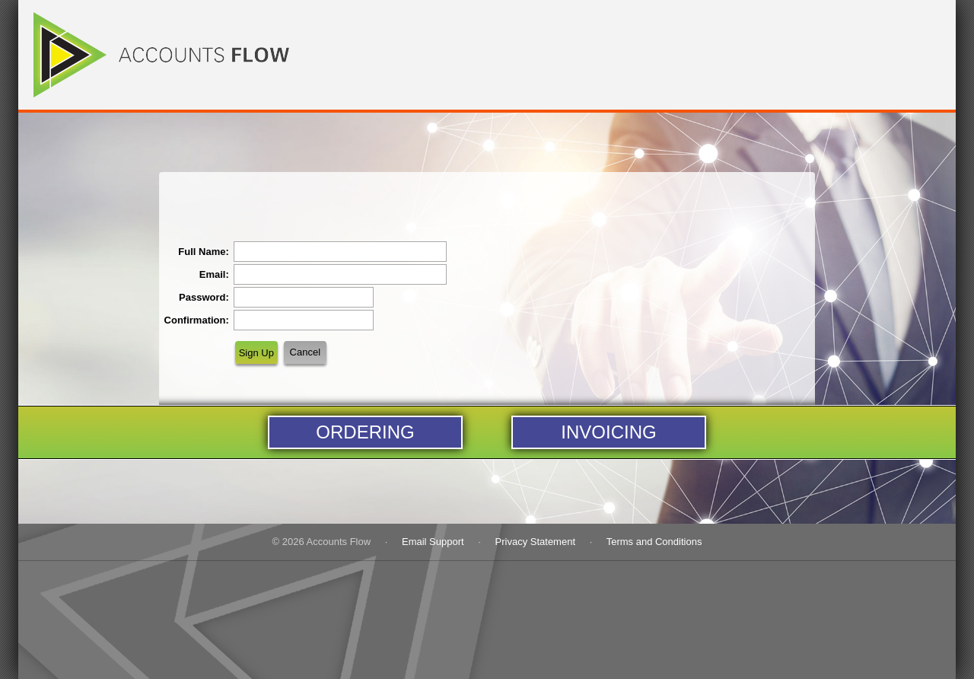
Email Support (433, 541)
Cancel (305, 352)
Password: (204, 297)
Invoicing (608, 432)
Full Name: (203, 251)
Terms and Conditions (654, 541)
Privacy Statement (535, 541)
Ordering (365, 432)
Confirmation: (196, 320)
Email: (214, 274)
